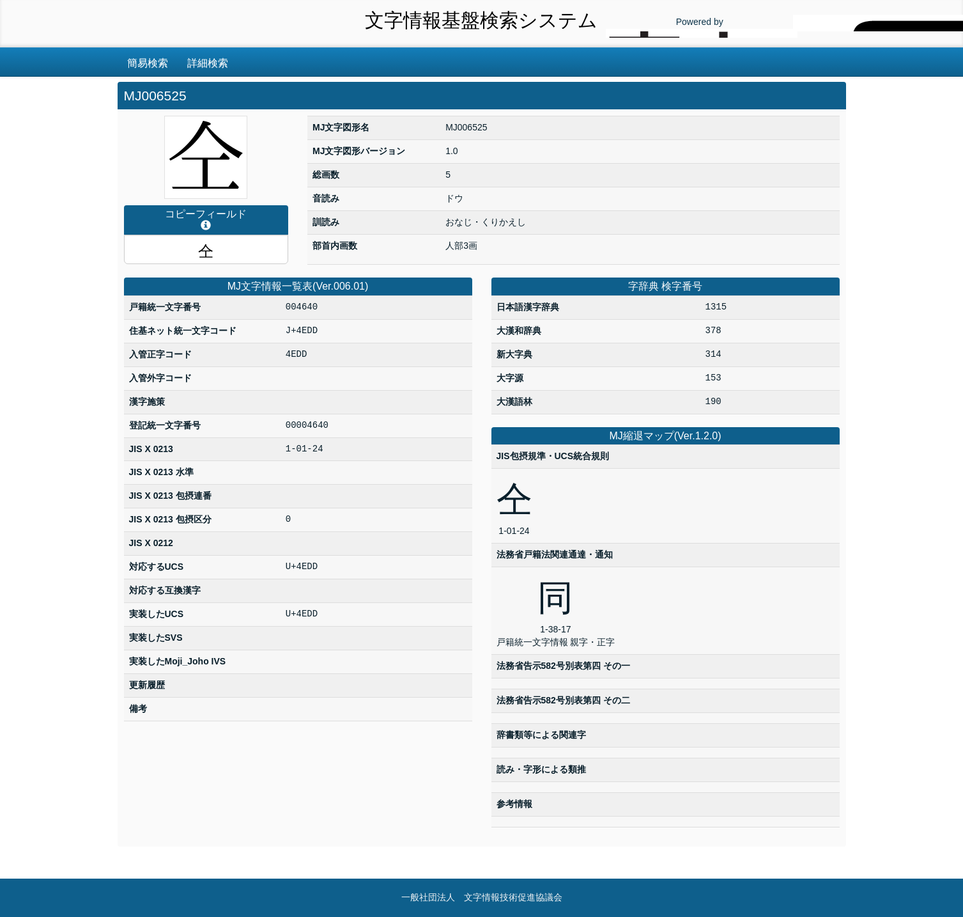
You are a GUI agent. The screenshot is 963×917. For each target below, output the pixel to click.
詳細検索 (207, 63)
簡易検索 (147, 63)
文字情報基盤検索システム (481, 20)
